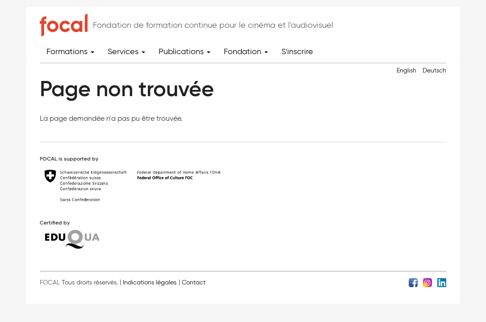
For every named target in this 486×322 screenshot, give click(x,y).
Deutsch (434, 70)
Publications (184, 51)
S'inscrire (297, 51)
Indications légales (149, 282)
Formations (70, 51)
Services (126, 51)
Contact (193, 282)
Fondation (246, 51)
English (406, 70)
